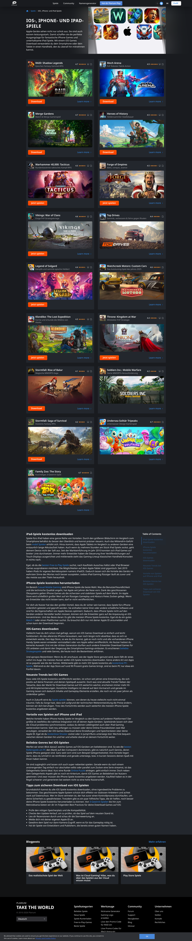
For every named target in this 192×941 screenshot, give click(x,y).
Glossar (131, 926)
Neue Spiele (79, 915)
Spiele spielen (58, 699)
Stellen (158, 915)
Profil (175, 3)
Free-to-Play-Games (83, 922)
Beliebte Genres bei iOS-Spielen (152, 582)
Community (68, 3)
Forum (131, 911)
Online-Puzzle (78, 770)
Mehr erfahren (157, 841)
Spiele (55, 3)
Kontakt (158, 918)
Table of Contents (152, 534)
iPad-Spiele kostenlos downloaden (153, 540)
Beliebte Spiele (80, 911)
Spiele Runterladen (82, 918)
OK (147, 936)
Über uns (159, 911)
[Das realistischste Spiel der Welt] (48, 863)
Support (131, 915)
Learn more (83, 101)
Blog (130, 922)
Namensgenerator (87, 3)
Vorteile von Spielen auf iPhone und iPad (152, 574)
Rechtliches (160, 922)
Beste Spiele (79, 926)
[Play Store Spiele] (143, 863)
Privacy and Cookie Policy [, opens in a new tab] (46, 938)
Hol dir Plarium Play (111, 3)
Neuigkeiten (133, 918)
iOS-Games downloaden (149, 559)
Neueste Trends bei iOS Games (152, 567)
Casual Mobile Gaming (49, 587)
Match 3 (30, 620)
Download (36, 101)
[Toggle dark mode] (159, 3)
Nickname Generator (110, 911)
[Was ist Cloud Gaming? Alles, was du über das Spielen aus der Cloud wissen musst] (96, 865)
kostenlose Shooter (57, 734)
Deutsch (22, 919)
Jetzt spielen (37, 203)
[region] (96, 936)
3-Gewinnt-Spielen (98, 801)
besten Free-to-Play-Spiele (55, 565)
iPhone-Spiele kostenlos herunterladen (150, 550)
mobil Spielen (38, 544)
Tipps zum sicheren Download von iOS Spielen (152, 592)
